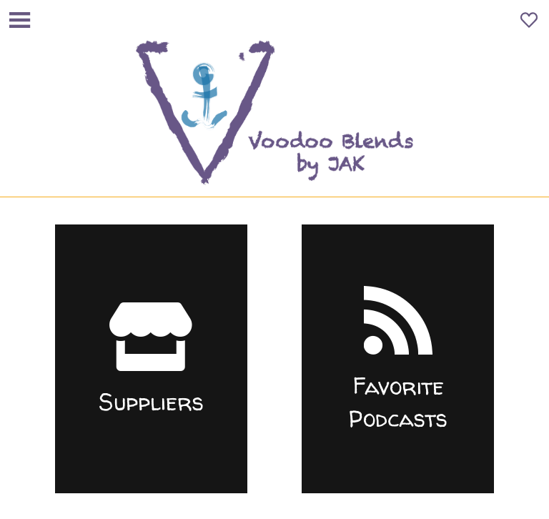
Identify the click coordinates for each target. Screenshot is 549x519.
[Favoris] (529, 20)
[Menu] (20, 20)
